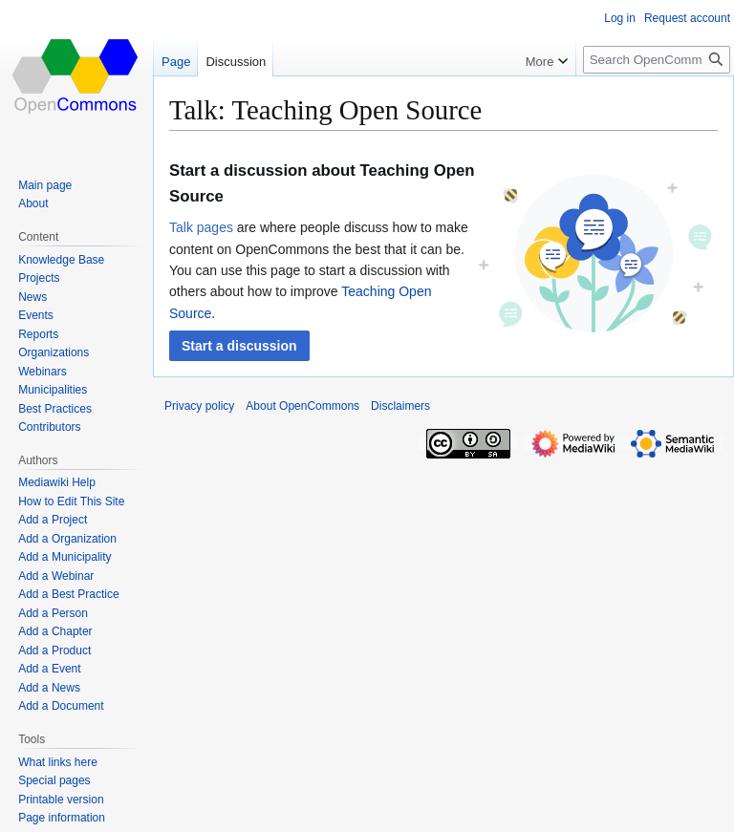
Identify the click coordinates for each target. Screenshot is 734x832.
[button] (239, 346)
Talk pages (201, 227)
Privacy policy (199, 406)
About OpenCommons (302, 406)
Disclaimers (400, 406)
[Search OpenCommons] (656, 60)
